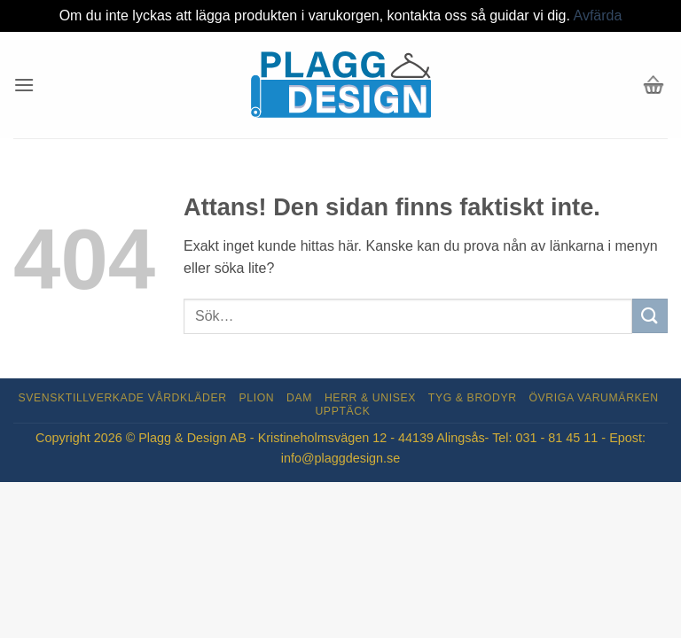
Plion (257, 398)
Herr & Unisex (370, 398)
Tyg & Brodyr (472, 398)
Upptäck (342, 411)
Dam (299, 398)
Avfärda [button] (598, 15)
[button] (24, 84)
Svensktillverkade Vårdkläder (123, 398)
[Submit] (650, 316)
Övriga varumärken (593, 398)
